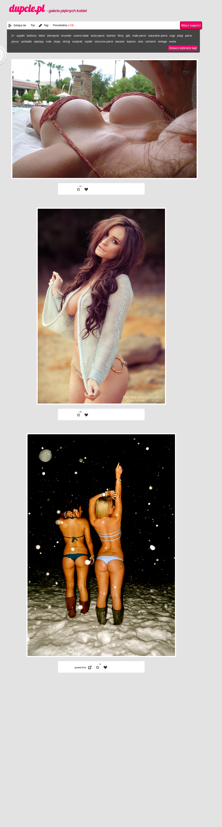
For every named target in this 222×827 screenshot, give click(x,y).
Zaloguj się (19, 25)
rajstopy (39, 41)
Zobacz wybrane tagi (183, 48)
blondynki (53, 35)
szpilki (88, 41)
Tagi (46, 25)
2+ (13, 35)
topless (131, 41)
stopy (57, 41)
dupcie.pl (48, 8)
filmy (121, 35)
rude (48, 41)
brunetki (66, 35)
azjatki (21, 35)
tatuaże (120, 41)
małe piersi (139, 35)
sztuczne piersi (104, 41)
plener (15, 41)
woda (172, 41)
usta (140, 41)
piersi (188, 35)
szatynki (77, 41)
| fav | (86, 189)
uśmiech (150, 41)
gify (128, 35)
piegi (180, 35)
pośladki (26, 41)
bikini (42, 35)
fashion (111, 35)
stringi (66, 41)
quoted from (80, 667)
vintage (162, 41)
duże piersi (97, 35)
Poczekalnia (63, 25)
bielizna (31, 35)
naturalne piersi (157, 35)
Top (33, 25)
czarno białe (81, 35)
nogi (172, 35)
